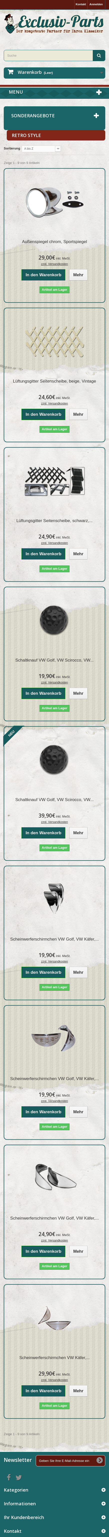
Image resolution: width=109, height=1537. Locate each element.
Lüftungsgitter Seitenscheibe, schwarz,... (54, 520)
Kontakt (81, 4)
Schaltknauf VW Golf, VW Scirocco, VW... (54, 660)
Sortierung (12, 148)
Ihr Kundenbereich (24, 1517)
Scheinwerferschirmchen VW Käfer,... (54, 1357)
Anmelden (96, 4)
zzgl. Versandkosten (54, 264)
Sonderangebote (33, 116)
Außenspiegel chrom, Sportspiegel (54, 241)
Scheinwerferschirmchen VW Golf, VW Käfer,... (54, 939)
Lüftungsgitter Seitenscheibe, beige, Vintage (54, 381)
